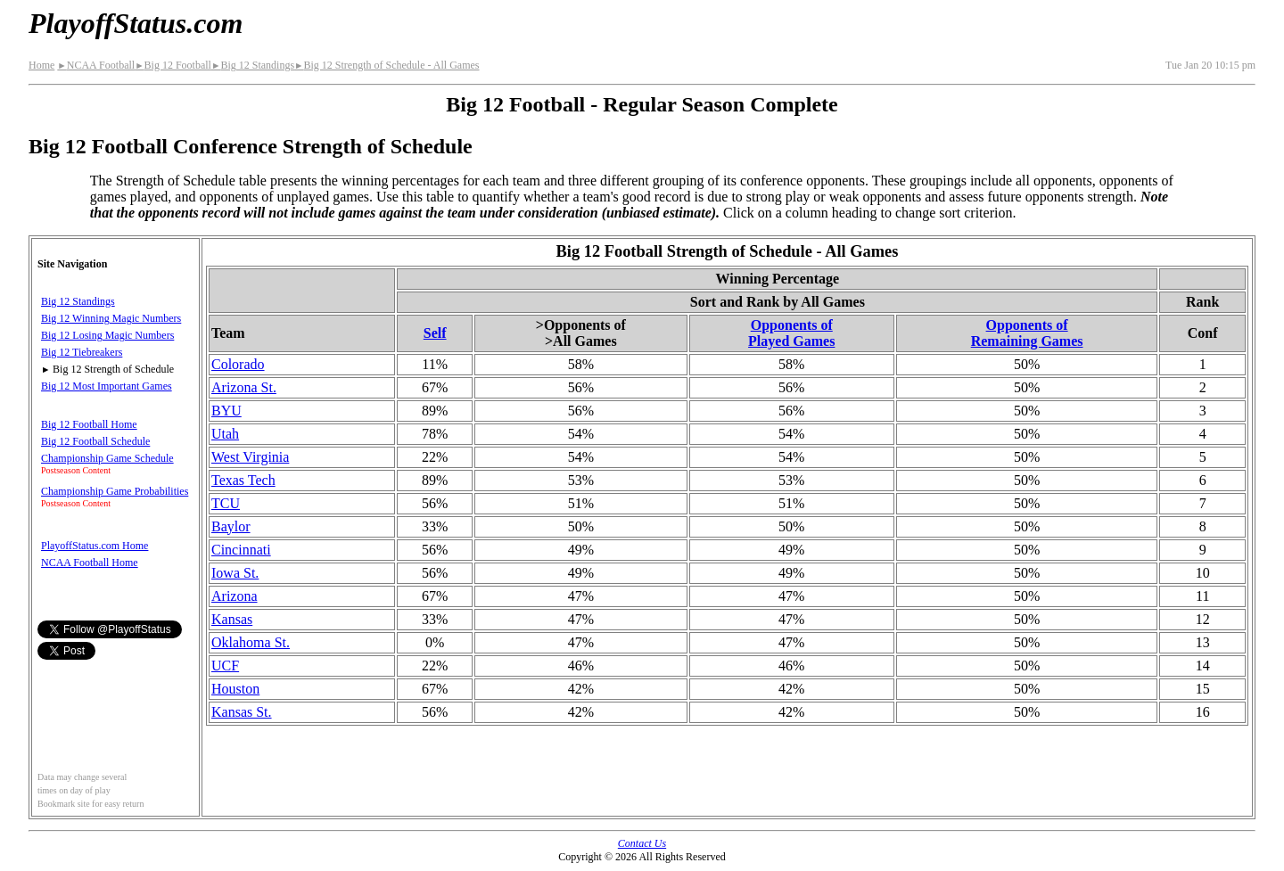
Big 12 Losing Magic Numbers (107, 335)
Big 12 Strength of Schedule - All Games (386, 65)
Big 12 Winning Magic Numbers (111, 318)
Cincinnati (241, 549)
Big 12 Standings (252, 65)
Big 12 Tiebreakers (81, 352)
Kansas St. (241, 711)
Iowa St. (235, 572)
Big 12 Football (173, 65)
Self (435, 333)
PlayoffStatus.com (136, 23)
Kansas (231, 619)
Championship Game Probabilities (114, 491)
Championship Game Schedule (107, 458)
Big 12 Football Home (89, 424)
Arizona (234, 596)
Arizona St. (243, 387)
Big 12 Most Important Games (106, 386)
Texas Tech (243, 480)
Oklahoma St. (250, 642)
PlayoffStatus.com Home (94, 545)
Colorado (238, 364)
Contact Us (642, 843)
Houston (235, 688)
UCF (225, 665)
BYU (226, 410)
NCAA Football (96, 65)
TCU (225, 503)
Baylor (231, 526)
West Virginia (250, 456)
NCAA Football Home (89, 562)
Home (41, 65)
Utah (225, 433)
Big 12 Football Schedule (95, 441)
